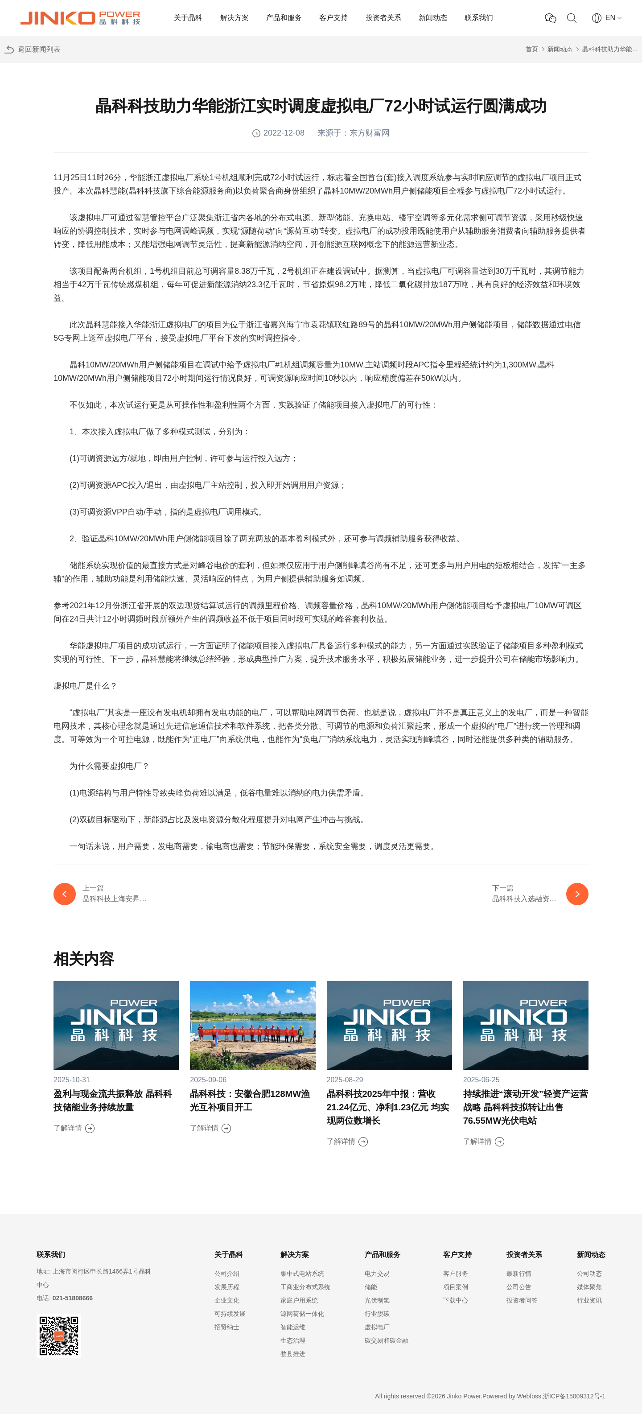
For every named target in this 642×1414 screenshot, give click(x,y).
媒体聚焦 (589, 1286)
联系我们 (479, 17)
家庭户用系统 (299, 1300)
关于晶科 (188, 17)
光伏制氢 (377, 1300)
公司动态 (589, 1273)
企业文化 (226, 1300)
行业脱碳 (377, 1313)
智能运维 (292, 1327)
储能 (371, 1286)
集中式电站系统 (302, 1273)
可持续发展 (230, 1313)
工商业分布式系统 (305, 1286)
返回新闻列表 (39, 49)
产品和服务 (284, 17)
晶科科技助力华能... (610, 49)
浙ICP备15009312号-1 (574, 1396)
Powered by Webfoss (511, 1396)
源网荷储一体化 (302, 1313)
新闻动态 (433, 17)
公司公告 (518, 1286)
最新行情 (518, 1273)
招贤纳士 (226, 1327)
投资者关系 (383, 17)
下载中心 (455, 1300)
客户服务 (455, 1273)
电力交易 (377, 1273)
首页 (532, 49)
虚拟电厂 (377, 1327)
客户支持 (333, 17)
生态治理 (292, 1340)
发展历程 (226, 1286)
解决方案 (234, 17)
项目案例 (455, 1286)
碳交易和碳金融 (386, 1340)
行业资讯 (589, 1300)
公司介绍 (226, 1273)
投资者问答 (522, 1300)
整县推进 (292, 1353)
